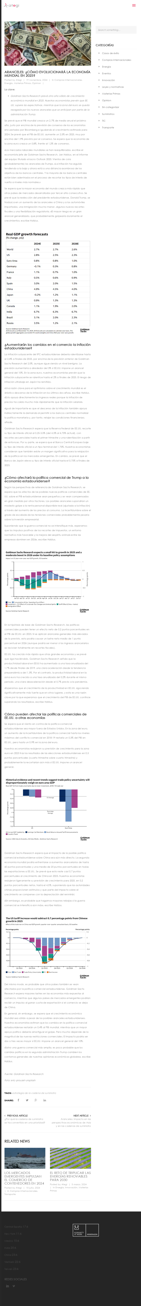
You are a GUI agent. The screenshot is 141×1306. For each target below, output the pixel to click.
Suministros (108, 114)
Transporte (10, 1194)
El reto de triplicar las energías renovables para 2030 (70, 1176)
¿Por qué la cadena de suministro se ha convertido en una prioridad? (24, 1121)
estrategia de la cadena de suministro (34, 1093)
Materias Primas (22, 83)
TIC (103, 120)
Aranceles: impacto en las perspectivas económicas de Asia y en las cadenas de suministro (71, 1122)
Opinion (36, 83)
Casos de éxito (110, 53)
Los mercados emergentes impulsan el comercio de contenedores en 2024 (24, 1178)
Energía (8, 83)
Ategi (19, 80)
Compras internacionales (68, 80)
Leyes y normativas (113, 86)
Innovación (71, 1187)
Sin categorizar (110, 107)
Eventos (106, 73)
